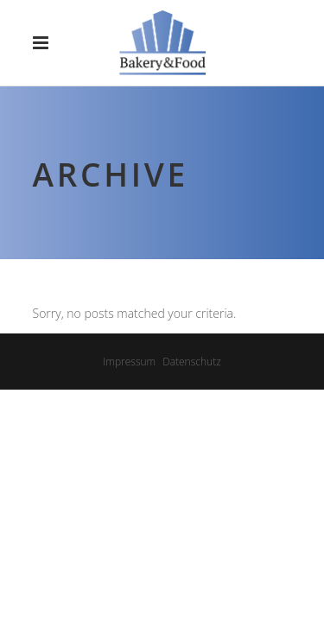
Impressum (129, 361)
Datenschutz (191, 361)
